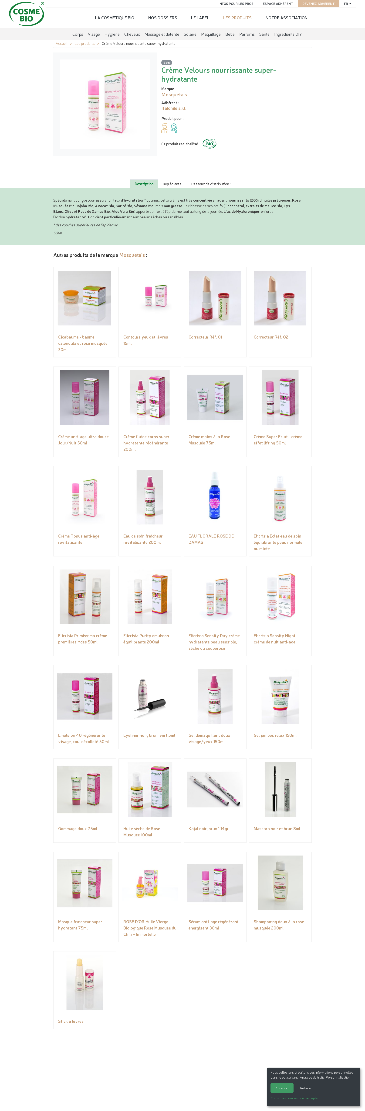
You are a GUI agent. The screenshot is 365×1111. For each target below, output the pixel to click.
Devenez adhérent (318, 3)
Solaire (190, 33)
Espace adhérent (277, 3)
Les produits (237, 17)
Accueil (62, 43)
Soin (167, 62)
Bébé (230, 33)
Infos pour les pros (235, 3)
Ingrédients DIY (288, 33)
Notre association (287, 17)
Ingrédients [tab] (172, 183)
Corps (77, 33)
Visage (94, 33)
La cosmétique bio (114, 17)
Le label (200, 17)
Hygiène (112, 33)
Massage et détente (162, 33)
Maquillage (211, 33)
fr (346, 3)
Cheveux (132, 33)
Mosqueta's (132, 254)
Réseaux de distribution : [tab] (210, 183)
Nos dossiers (162, 17)
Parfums (247, 33)
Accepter (282, 1088)
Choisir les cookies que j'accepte (294, 1098)
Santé (264, 33)
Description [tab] (144, 183)
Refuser (305, 1088)
